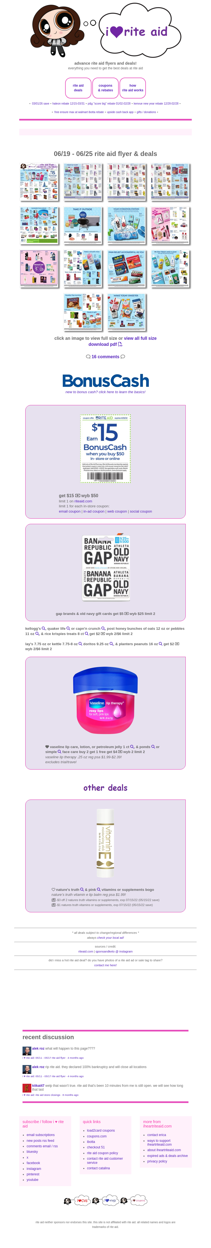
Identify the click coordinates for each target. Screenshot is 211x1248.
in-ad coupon (94, 511)
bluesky (32, 1152)
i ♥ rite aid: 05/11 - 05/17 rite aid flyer (44, 1057)
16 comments (105, 356)
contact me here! (105, 965)
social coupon (141, 511)
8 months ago (70, 1094)
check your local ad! (110, 937)
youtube (32, 1180)
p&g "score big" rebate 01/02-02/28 (109, 103)
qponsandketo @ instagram (114, 951)
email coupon (69, 511)
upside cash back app (120, 112)
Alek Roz (38, 1048)
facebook (33, 1163)
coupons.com (97, 1136)
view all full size (140, 338)
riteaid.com (83, 501)
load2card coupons (101, 1130)
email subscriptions (41, 1135)
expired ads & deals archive (167, 1156)
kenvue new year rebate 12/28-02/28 (156, 103)
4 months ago (76, 1057)
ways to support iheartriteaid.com (159, 1142)
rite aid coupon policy (102, 1153)
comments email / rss (42, 1146)
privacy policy (157, 1161)
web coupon (117, 511)
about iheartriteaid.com (164, 1150)
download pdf (105, 344)
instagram (34, 1169)
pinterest (33, 1174)
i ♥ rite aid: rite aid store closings (41, 1094)
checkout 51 (96, 1147)
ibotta (91, 1142)
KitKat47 (38, 1086)
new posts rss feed (40, 1141)
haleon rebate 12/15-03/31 (68, 103)
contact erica (156, 1135)
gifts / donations (146, 112)
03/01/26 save (40, 103)
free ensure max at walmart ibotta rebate (79, 112)
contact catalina (98, 1168)
